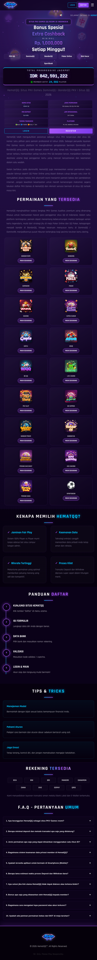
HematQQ (11, 137)
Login (72, 5)
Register (71, 131)
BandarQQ (11, 149)
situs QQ (79, 186)
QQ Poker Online (36, 173)
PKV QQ (50, 153)
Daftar (83, 5)
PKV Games (51, 210)
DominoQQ (83, 227)
